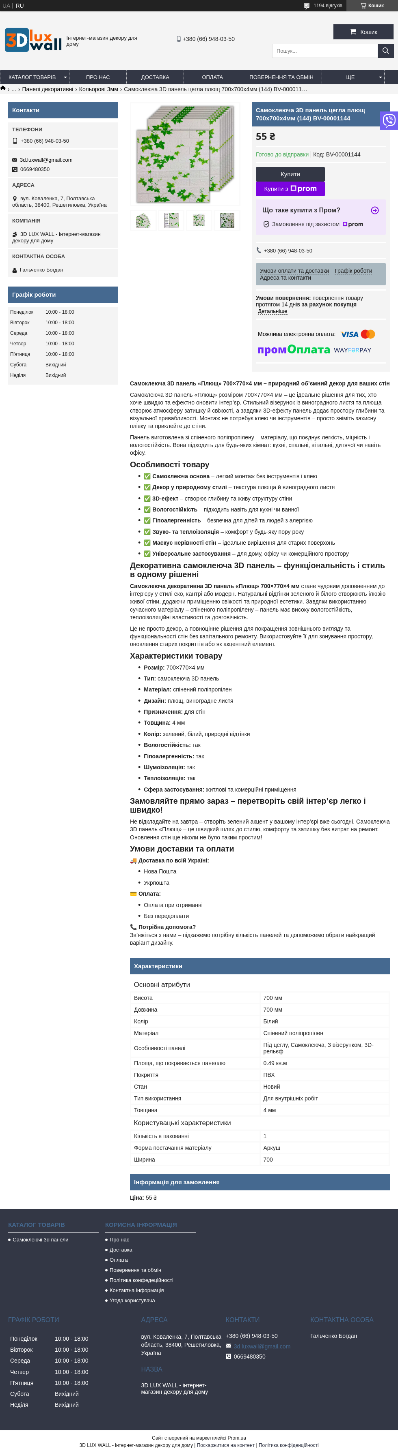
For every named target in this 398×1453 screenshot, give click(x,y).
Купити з (290, 189)
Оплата (212, 77)
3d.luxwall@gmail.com (46, 160)
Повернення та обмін (281, 77)
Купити (290, 174)
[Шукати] (386, 51)
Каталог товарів (32, 77)
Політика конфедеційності (141, 1280)
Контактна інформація (137, 1290)
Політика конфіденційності (289, 1445)
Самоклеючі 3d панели (40, 1240)
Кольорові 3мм (98, 89)
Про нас (98, 77)
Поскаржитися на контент (226, 1445)
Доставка (155, 77)
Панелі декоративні (48, 89)
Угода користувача (132, 1300)
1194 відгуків (328, 6)
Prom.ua (237, 1438)
